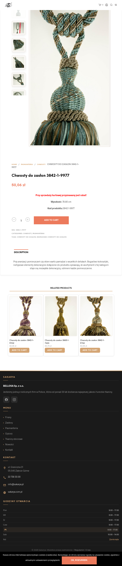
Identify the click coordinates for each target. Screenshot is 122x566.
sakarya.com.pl (15, 491)
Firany (8, 417)
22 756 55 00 (14, 476)
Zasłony (9, 422)
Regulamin (79, 550)
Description (21, 252)
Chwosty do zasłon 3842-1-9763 (92, 341)
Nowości (9, 444)
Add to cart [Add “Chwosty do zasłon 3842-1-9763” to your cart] (90, 350)
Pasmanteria (27, 164)
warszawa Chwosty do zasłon (51, 237)
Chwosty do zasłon (26, 237)
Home (14, 164)
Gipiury (8, 433)
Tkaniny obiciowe (14, 439)
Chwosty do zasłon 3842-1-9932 (21, 341)
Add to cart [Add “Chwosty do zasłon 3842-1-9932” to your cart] (19, 350)
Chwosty (41, 164)
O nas (88, 550)
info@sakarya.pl (16, 484)
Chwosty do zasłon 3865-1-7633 (57, 341)
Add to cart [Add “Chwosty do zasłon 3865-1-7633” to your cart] (54, 350)
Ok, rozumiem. (79, 560)
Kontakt (9, 449)
